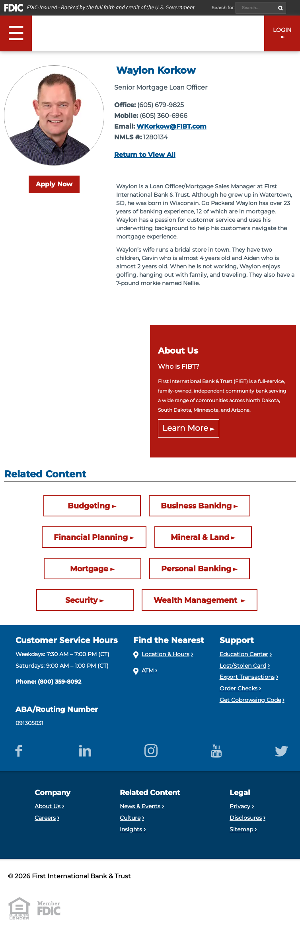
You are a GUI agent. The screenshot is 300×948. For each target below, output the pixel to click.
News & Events (140, 806)
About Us (47, 806)
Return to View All (144, 154)
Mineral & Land (200, 537)
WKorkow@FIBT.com (171, 126)
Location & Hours (165, 654)
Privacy (240, 806)
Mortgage (89, 568)
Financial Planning (91, 537)
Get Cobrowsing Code (250, 700)
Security (81, 600)
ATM (148, 670)
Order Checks (238, 688)
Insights (131, 829)
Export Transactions (247, 676)
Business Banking (196, 505)
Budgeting (89, 505)
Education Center (244, 654)
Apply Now (54, 184)
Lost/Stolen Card (243, 665)
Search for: (224, 7)
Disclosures (246, 817)
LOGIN (282, 29)
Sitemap (241, 829)
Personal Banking (196, 568)
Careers (45, 817)
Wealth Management (196, 600)
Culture (130, 817)
